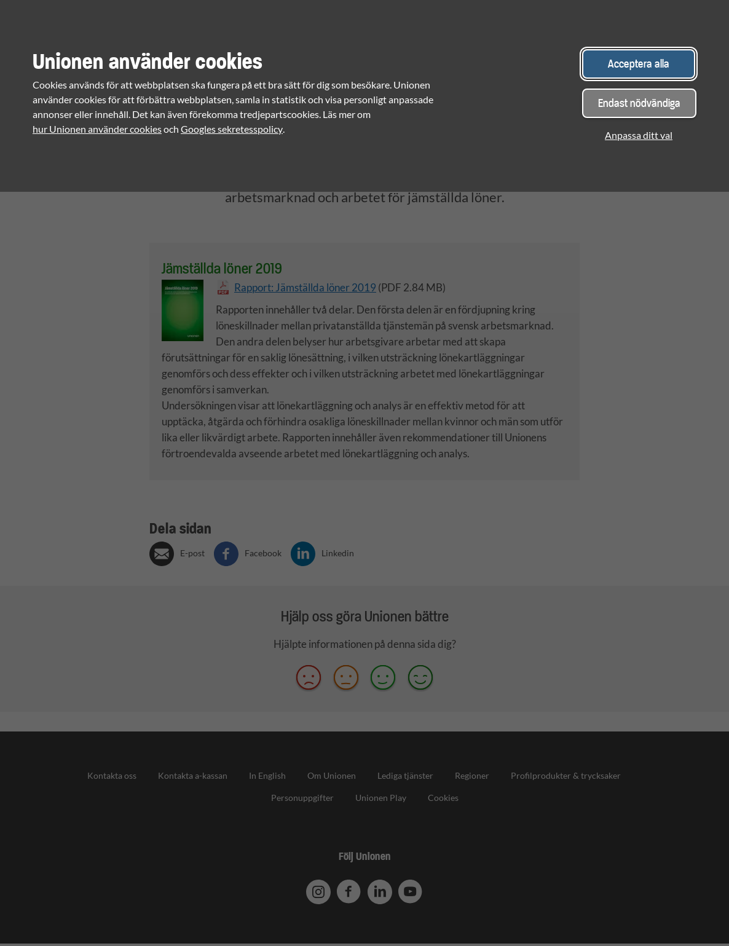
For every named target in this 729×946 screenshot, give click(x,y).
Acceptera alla (638, 63)
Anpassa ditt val (638, 135)
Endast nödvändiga (639, 103)
